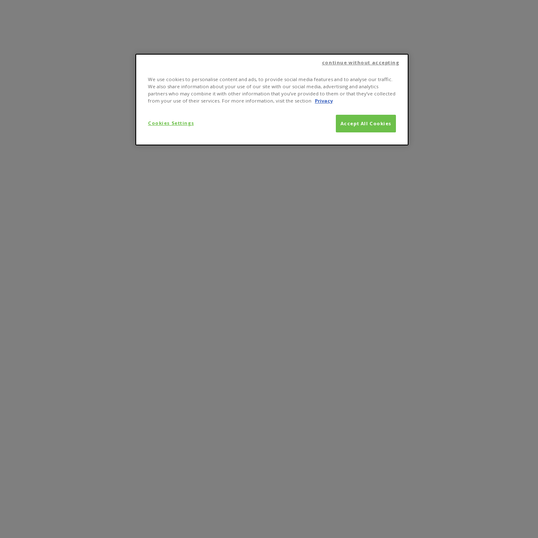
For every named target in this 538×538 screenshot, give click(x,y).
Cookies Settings (171, 123)
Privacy (324, 101)
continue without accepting (360, 62)
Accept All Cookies (365, 123)
